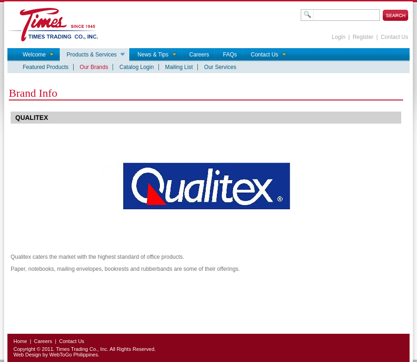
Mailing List (179, 67)
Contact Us (394, 37)
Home (20, 341)
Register (363, 37)
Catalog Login (137, 67)
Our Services (220, 67)
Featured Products (46, 67)
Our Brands (94, 67)
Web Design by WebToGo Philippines (55, 354)
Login (338, 37)
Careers (43, 341)
